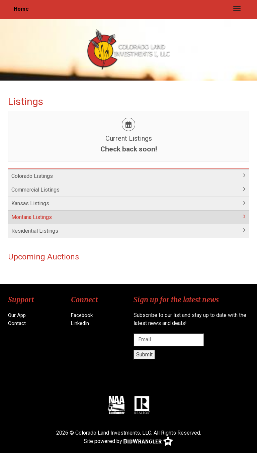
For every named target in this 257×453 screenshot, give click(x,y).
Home (21, 9)
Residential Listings (34, 231)
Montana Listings (31, 217)
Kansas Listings (30, 203)
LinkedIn (80, 323)
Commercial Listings (35, 190)
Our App (17, 315)
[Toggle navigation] (237, 8)
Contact (17, 323)
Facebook (82, 315)
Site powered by (128, 441)
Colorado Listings (32, 176)
